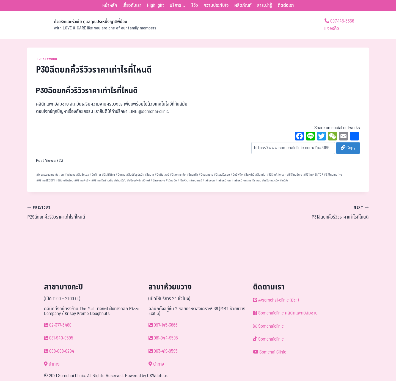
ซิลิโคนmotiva (333, 174)
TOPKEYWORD (46, 58)
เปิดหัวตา (183, 180)
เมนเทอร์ (196, 180)
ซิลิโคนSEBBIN (45, 180)
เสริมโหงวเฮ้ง (270, 180)
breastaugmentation (50, 174)
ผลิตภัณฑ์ (243, 5)
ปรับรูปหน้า (134, 180)
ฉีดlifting (108, 174)
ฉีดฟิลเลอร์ (162, 174)
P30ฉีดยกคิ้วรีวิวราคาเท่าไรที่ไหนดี (87, 91)
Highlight (155, 5)
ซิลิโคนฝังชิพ (82, 180)
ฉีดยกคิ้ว (192, 174)
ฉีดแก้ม (260, 174)
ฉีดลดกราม (206, 174)
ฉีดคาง (120, 174)
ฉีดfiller (95, 174)
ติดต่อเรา (286, 5)
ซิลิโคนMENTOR (313, 174)
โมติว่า (283, 180)
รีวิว (194, 5)
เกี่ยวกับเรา (132, 5)
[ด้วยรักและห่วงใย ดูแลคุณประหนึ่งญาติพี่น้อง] (91, 25)
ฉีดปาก (149, 174)
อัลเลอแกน (158, 180)
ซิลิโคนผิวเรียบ (64, 180)
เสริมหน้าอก (223, 180)
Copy (348, 147)
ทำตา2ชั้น (120, 180)
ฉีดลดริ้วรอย (222, 174)
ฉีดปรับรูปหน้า (135, 174)
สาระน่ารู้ (264, 5)
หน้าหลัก (109, 5)
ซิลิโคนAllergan (276, 174)
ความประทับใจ (216, 5)
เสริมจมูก (209, 180)
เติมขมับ (171, 180)
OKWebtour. (157, 375)
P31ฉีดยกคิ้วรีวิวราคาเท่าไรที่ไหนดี (286, 212)
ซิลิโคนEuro (294, 174)
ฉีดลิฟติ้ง (237, 174)
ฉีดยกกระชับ (178, 174)
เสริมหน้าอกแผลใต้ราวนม (246, 180)
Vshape (70, 174)
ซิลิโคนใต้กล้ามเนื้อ (102, 180)
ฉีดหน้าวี (248, 174)
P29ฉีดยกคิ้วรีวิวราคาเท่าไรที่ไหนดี (110, 212)
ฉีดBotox (82, 174)
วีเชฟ (146, 180)
